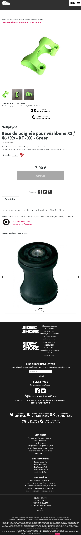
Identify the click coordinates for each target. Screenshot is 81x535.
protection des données (40, 505)
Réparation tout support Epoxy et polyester (41, 483)
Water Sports (12, 19)
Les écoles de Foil (40, 467)
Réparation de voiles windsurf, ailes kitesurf (40, 486)
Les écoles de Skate (41, 469)
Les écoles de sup (40, 464)
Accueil (4, 19)
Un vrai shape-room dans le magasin (40, 448)
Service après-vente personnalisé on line (40, 491)
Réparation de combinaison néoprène (40, 488)
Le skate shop (40, 443)
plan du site (40, 500)
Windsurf (21, 19)
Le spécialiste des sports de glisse (40, 445)
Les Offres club (40, 453)
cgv (40, 508)
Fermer (57, 534)
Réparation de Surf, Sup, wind (40, 480)
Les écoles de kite (40, 462)
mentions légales (40, 503)
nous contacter (40, 498)
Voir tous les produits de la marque (22, 222)
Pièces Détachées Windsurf (34, 19)
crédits (40, 511)
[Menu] (75, 3)
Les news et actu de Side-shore (40, 451)
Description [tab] (10, 199)
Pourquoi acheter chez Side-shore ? (40, 438)
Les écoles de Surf (40, 472)
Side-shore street (40, 440)
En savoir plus (48, 534)
